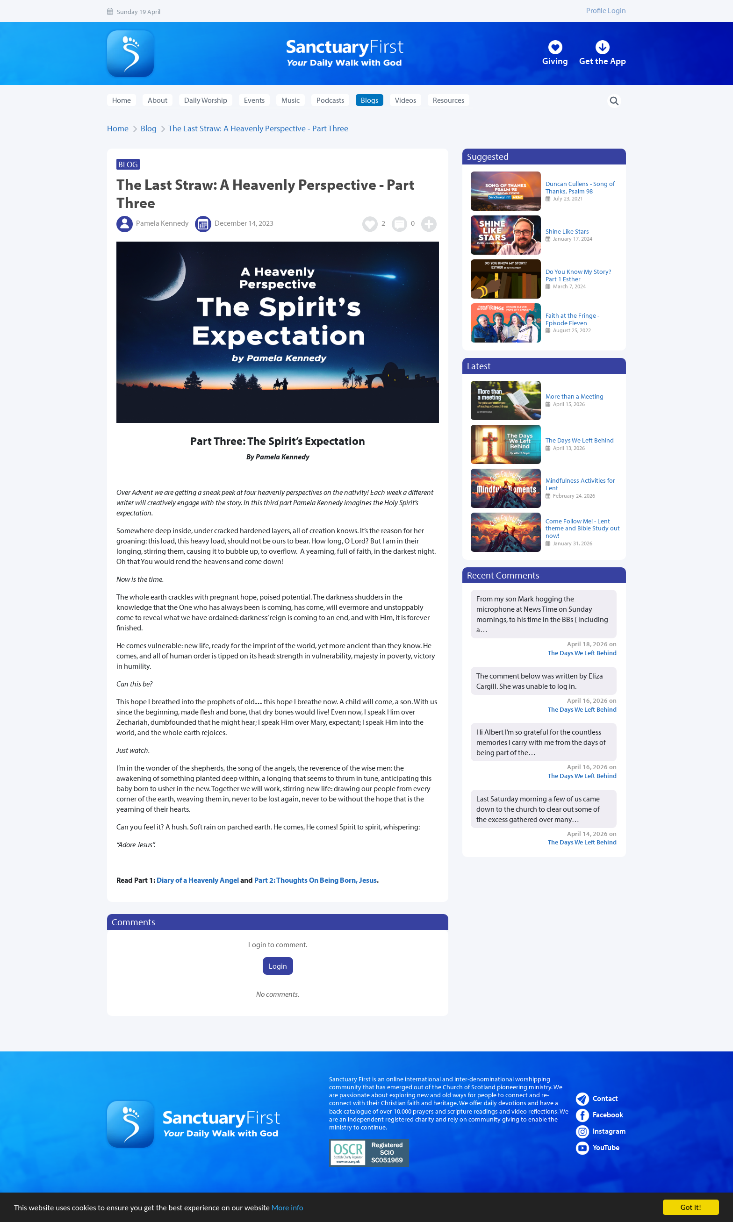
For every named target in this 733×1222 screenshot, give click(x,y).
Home (121, 100)
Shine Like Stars (567, 231)
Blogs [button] (369, 100)
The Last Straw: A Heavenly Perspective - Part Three (258, 128)
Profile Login (606, 10)
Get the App (602, 60)
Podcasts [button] (330, 100)
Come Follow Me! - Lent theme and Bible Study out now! (583, 528)
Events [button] (254, 100)
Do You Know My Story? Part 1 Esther (578, 275)
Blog (149, 128)
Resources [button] (448, 100)
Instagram (609, 1131)
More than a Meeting (575, 396)
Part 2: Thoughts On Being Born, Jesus (315, 880)
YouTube (606, 1147)
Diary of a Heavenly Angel (198, 880)
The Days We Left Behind (580, 440)
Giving (555, 60)
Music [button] (290, 100)
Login (278, 966)
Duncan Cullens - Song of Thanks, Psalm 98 (580, 187)
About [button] (157, 100)
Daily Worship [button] (205, 100)
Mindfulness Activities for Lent (580, 484)
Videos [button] (405, 100)
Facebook (608, 1114)
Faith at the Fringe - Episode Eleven (572, 319)
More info (287, 1209)
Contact (605, 1098)
